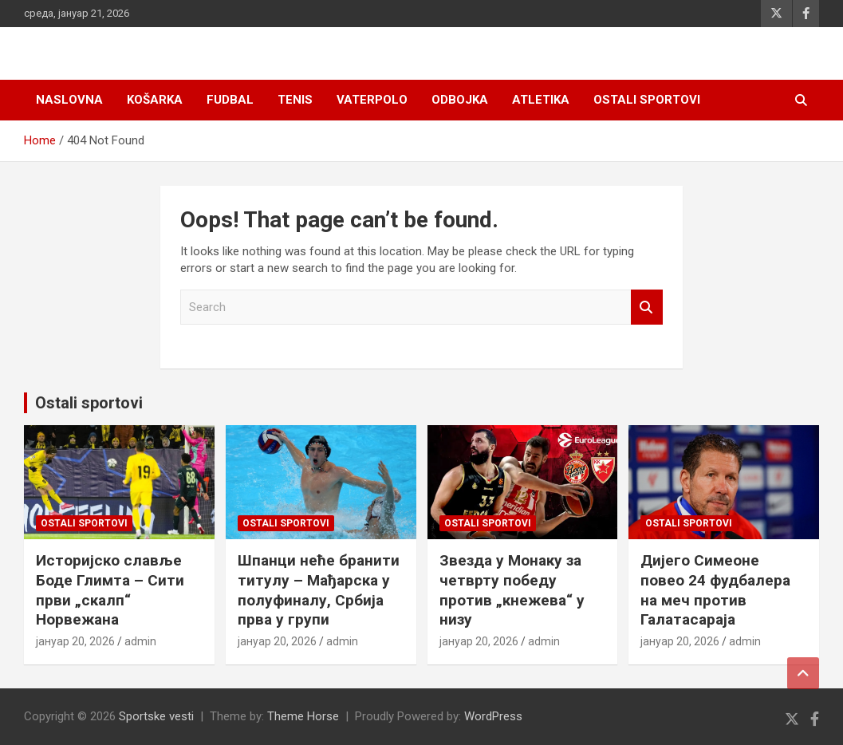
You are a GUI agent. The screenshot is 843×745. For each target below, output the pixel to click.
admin (140, 641)
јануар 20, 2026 (75, 641)
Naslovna (69, 100)
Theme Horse (303, 716)
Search (647, 307)
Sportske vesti (156, 716)
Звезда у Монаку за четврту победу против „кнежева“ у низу (512, 590)
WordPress (493, 716)
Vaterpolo (372, 100)
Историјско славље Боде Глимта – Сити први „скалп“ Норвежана (110, 590)
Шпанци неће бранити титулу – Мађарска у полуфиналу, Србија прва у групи (319, 590)
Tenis (295, 100)
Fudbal (230, 100)
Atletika (540, 100)
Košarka (155, 100)
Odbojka (459, 100)
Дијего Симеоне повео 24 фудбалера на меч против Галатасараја (715, 590)
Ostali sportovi (646, 100)
